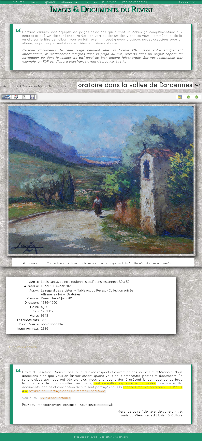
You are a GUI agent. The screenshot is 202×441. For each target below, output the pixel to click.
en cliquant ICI (100, 405)
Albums (18, 2)
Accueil (8, 86)
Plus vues (109, 2)
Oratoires (54, 86)
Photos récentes (134, 2)
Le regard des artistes (57, 290)
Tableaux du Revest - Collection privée (105, 290)
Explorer (49, 2)
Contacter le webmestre (114, 437)
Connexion (187, 2)
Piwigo (93, 437)
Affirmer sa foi (31, 86)
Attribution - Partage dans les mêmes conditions (67, 391)
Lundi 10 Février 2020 (57, 286)
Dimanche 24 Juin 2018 (58, 298)
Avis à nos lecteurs (55, 398)
